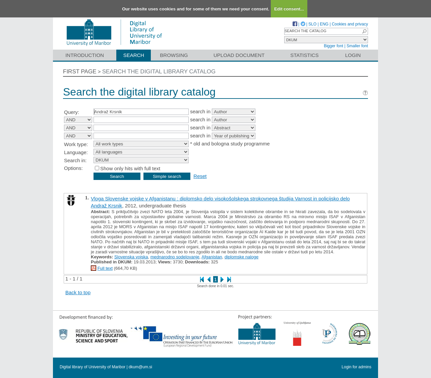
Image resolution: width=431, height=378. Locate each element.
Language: (76, 152)
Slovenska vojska (131, 256)
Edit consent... (289, 8)
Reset (199, 176)
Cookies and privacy (350, 24)
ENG (324, 24)
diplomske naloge (241, 256)
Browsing (174, 55)
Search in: (75, 160)
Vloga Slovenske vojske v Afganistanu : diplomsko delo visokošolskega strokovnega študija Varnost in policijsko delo (220, 198)
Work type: (76, 144)
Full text (105, 268)
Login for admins (356, 367)
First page (80, 71)
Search (133, 55)
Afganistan (211, 256)
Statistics (304, 55)
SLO (312, 24)
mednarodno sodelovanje (174, 256)
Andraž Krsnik (106, 205)
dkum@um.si (140, 367)
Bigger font (333, 46)
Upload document (239, 55)
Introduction (84, 55)
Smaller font (357, 46)
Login (353, 55)
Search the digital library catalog (159, 71)
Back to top (77, 292)
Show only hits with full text (130, 168)
